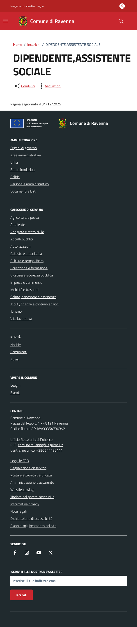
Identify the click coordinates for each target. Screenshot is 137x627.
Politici (15, 176)
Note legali (18, 511)
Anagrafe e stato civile (27, 232)
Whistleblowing (22, 489)
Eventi (15, 392)
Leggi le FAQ (19, 460)
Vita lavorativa (21, 318)
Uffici (14, 162)
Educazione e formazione (29, 268)
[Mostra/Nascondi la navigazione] (5, 20)
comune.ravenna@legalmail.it (40, 445)
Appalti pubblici (21, 239)
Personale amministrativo (29, 184)
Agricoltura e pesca (24, 217)
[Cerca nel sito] (121, 21)
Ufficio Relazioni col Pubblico (31, 439)
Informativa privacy (24, 504)
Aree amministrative (25, 155)
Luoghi (15, 385)
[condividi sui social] (24, 86)
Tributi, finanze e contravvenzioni (34, 304)
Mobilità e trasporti (24, 289)
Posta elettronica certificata (31, 475)
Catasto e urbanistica (26, 253)
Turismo (16, 311)
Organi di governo (23, 148)
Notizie (15, 344)
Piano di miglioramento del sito (33, 525)
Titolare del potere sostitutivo (32, 496)
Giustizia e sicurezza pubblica (31, 275)
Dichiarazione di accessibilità (31, 518)
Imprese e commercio (26, 282)
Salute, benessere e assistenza (33, 297)
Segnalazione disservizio (28, 468)
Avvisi (14, 359)
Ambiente (17, 224)
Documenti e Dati (23, 191)
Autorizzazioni (20, 246)
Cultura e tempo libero (26, 260)
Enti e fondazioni (22, 169)
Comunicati (18, 352)
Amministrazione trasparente (32, 482)
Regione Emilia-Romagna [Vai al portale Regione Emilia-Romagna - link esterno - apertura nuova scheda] (27, 6)
